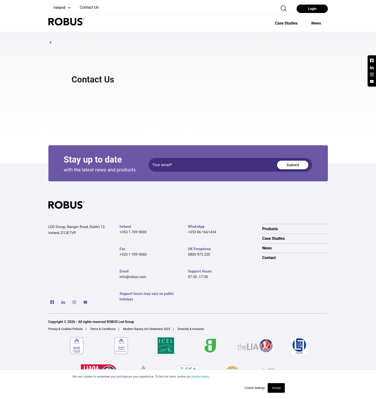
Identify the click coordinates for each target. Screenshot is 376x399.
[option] (286, 23)
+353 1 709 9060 (133, 254)
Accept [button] (276, 388)
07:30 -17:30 (198, 277)
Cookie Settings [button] (255, 388)
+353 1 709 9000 (133, 232)
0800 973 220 (199, 254)
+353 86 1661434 (202, 232)
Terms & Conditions (103, 329)
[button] (60, 8)
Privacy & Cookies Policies (65, 329)
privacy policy (199, 376)
